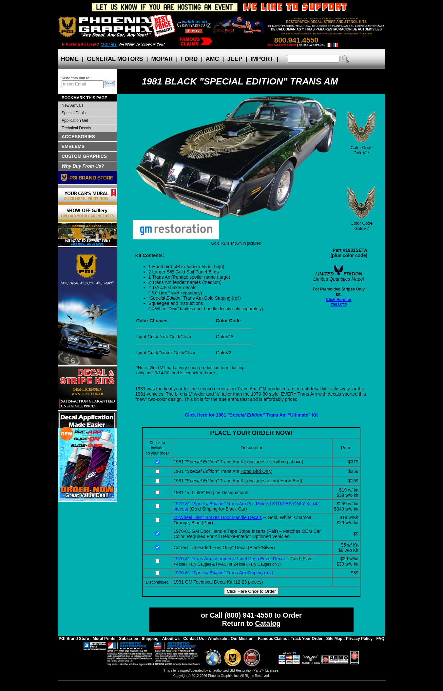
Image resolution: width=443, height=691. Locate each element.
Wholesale (217, 638)
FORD (189, 59)
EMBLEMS (73, 146)
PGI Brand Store (74, 638)
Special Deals (74, 113)
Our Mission (242, 638)
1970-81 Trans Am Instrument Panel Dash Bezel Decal (229, 558)
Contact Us (193, 638)
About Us (171, 638)
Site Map (334, 638)
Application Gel (75, 120)
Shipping (150, 638)
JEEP (235, 59)
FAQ (380, 638)
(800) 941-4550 (248, 615)
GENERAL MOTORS (115, 59)
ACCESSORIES (78, 136)
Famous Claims (272, 638)
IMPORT (262, 59)
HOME (70, 59)
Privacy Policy (359, 638)
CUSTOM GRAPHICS (84, 156)
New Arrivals (73, 105)
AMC (212, 59)
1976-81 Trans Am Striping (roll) (223, 572)
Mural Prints (104, 638)
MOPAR (162, 59)
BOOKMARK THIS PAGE (84, 98)
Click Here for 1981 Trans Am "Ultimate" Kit (251, 415)
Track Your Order (306, 638)
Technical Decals (76, 128)
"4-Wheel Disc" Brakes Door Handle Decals (218, 517)
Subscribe (128, 638)
